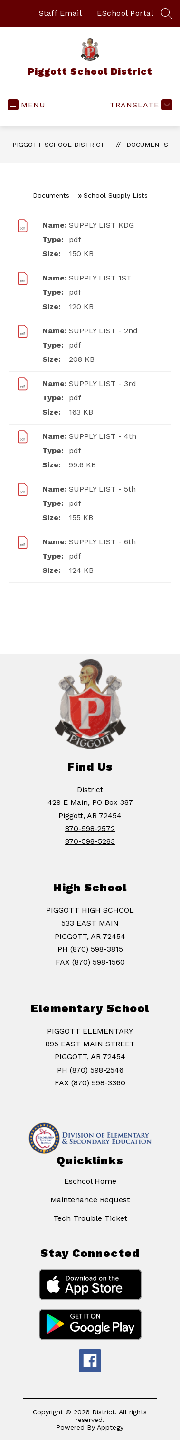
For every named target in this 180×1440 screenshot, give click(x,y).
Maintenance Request (90, 1199)
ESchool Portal (125, 13)
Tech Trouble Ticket (90, 1218)
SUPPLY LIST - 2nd (103, 330)
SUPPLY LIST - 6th (102, 541)
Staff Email (60, 13)
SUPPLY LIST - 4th (102, 436)
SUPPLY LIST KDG (101, 225)
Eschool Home (90, 1181)
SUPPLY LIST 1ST (100, 277)
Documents (147, 144)
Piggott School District (58, 144)
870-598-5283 (90, 841)
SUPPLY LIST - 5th (102, 488)
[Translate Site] (139, 105)
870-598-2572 (90, 828)
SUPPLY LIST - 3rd (102, 383)
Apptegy (110, 1427)
